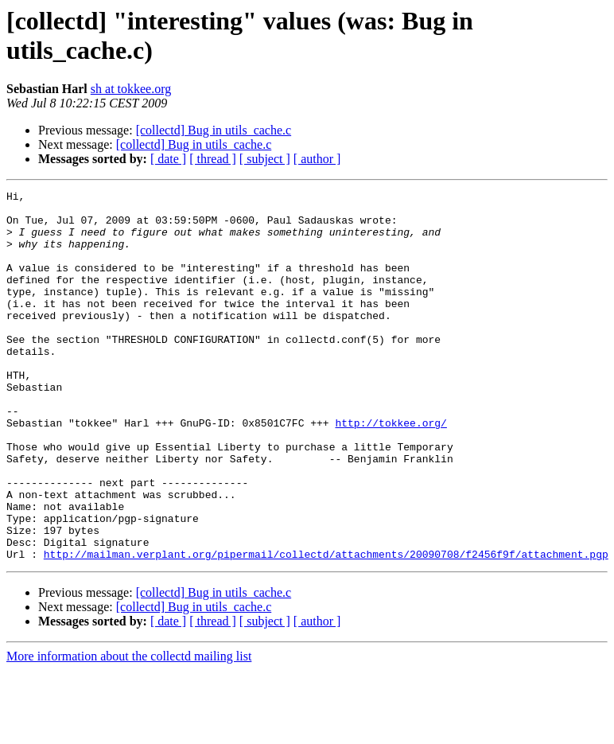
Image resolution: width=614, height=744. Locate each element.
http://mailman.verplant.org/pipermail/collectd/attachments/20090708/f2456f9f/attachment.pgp (326, 628)
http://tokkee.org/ (390, 470)
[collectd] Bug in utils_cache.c (213, 130)
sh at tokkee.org (131, 88)
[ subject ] (264, 159)
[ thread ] (212, 159)
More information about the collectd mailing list (128, 730)
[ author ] (317, 159)
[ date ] (168, 159)
